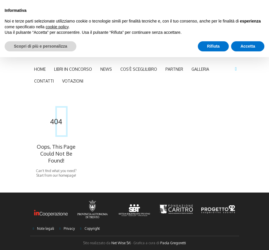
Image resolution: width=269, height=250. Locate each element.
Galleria (200, 69)
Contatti (44, 81)
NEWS (106, 69)
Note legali (45, 228)
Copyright (92, 228)
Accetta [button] (247, 46)
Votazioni (72, 81)
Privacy (69, 228)
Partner (174, 69)
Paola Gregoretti (173, 243)
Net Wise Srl (120, 243)
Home (40, 69)
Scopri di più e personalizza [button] (40, 46)
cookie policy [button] (57, 27)
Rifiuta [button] (213, 46)
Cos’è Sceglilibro (138, 69)
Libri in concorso (73, 69)
